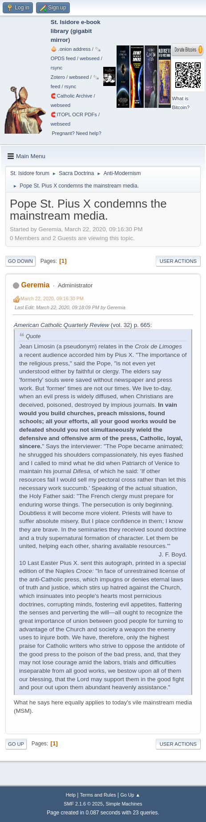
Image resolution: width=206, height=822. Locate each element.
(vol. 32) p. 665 (82, 325)
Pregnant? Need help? (76, 133)
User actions (178, 261)
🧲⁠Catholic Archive (72, 95)
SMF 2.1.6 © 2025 (83, 803)
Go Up (16, 744)
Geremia (35, 285)
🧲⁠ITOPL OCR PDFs (74, 114)
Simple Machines (124, 803)
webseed (89, 58)
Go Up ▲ (130, 794)
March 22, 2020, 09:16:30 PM (52, 298)
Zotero (58, 77)
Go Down (20, 261)
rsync (57, 67)
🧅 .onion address (71, 49)
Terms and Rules (98, 794)
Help (71, 794)
